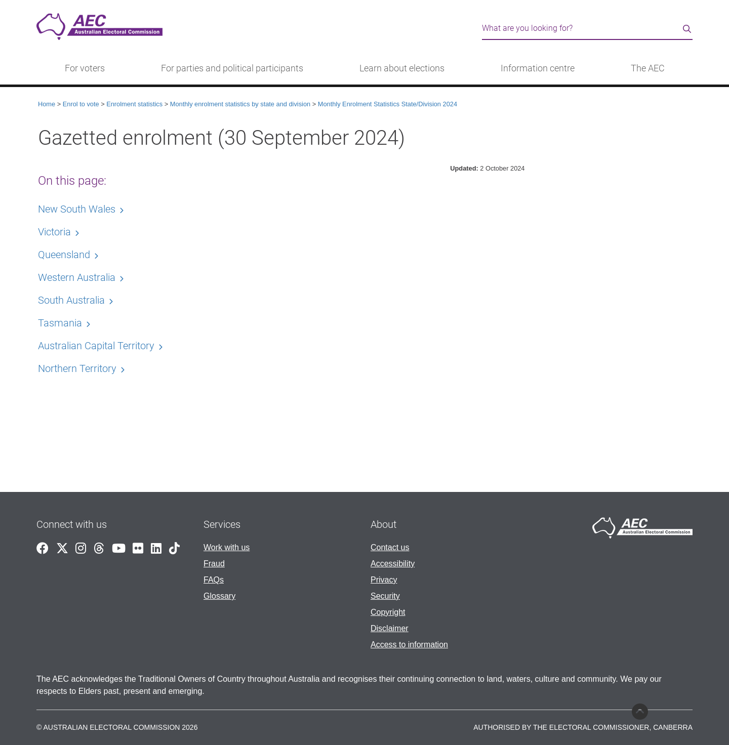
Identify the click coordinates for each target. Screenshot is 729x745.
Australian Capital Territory (96, 346)
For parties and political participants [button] (232, 68)
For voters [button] (85, 68)
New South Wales (76, 209)
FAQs (214, 579)
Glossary (219, 596)
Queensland (64, 255)
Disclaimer (390, 628)
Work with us (227, 547)
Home (46, 104)
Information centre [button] (538, 68)
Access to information (409, 644)
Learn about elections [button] (401, 68)
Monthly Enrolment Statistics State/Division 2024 (387, 104)
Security (385, 596)
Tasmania (60, 323)
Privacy (384, 579)
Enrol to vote (81, 104)
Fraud (214, 563)
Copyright (388, 612)
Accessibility (393, 563)
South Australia (71, 300)
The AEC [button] (648, 68)
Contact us (390, 547)
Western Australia (76, 277)
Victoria (54, 232)
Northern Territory (77, 368)
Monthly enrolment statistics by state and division (240, 104)
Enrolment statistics (134, 104)
